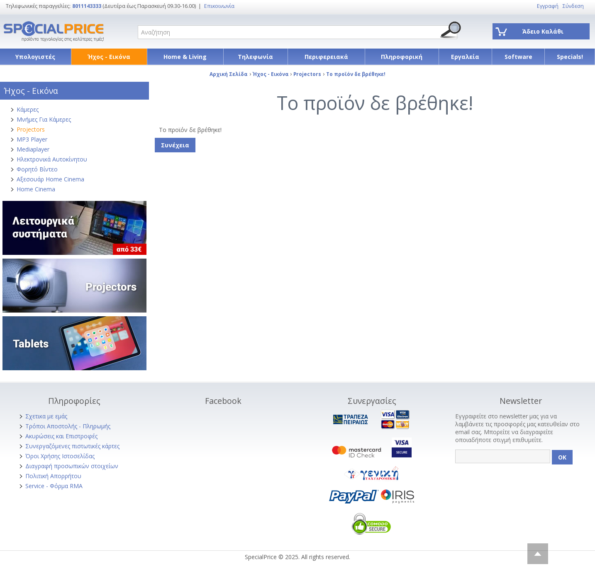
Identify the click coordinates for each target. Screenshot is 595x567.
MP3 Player (32, 139)
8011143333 (86, 6)
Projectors (31, 129)
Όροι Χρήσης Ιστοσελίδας (60, 456)
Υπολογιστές (35, 57)
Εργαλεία (465, 57)
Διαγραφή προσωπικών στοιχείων (71, 466)
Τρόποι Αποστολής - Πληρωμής (67, 426)
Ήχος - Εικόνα (109, 57)
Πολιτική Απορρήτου (53, 476)
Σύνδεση (573, 6)
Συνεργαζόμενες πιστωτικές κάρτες (72, 446)
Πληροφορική (401, 57)
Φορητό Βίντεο (37, 169)
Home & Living (185, 57)
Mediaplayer (33, 149)
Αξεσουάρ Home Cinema (50, 179)
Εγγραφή (547, 6)
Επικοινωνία (219, 6)
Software (518, 57)
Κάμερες (28, 109)
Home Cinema (36, 189)
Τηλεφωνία (255, 57)
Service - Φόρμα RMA (54, 486)
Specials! (570, 57)
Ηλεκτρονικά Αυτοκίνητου (52, 159)
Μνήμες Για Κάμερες (44, 119)
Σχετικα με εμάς (46, 416)
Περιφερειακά (326, 57)
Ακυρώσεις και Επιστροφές (61, 436)
